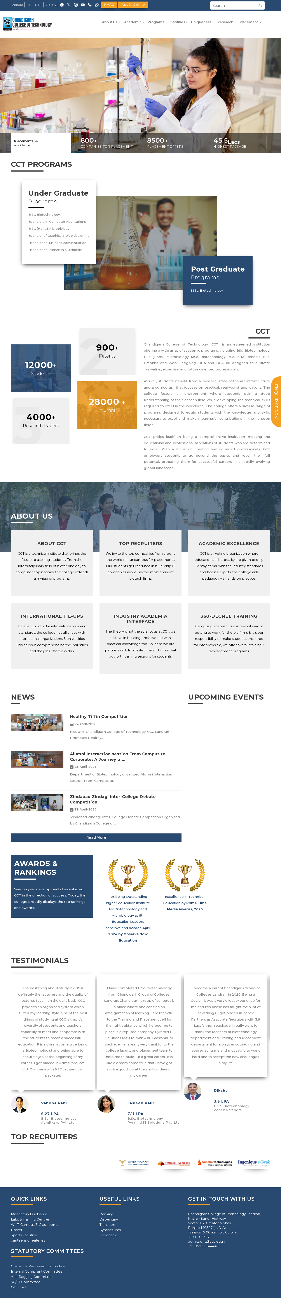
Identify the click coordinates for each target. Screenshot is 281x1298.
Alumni (17, 4)
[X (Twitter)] (69, 4)
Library (51, 4)
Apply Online (133, 5)
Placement (249, 22)
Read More (96, 837)
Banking (106, 1214)
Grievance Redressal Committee (38, 1266)
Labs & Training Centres (30, 1219)
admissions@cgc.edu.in (207, 1241)
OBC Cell (18, 1287)
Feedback (108, 1235)
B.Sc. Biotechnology (44, 215)
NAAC (109, 5)
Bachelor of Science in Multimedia (55, 250)
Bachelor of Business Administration (57, 243)
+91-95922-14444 (202, 1246)
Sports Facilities (24, 1235)
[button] (21, 95)
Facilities (177, 22)
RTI (29, 4)
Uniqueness (201, 22)
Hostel (16, 1230)
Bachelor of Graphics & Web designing (58, 236)
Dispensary (108, 1219)
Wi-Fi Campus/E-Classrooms (34, 1225)
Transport (107, 1225)
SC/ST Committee (25, 1282)
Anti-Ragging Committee (32, 1277)
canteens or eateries (28, 1240)
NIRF (38, 4)
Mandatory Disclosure (29, 1214)
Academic (132, 22)
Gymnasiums (110, 1230)
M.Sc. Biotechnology (207, 291)
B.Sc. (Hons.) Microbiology (48, 229)
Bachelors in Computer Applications (57, 222)
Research (225, 22)
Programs (156, 22)
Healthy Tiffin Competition (99, 716)
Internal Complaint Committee (37, 1271)
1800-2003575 (199, 1237)
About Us (110, 22)
